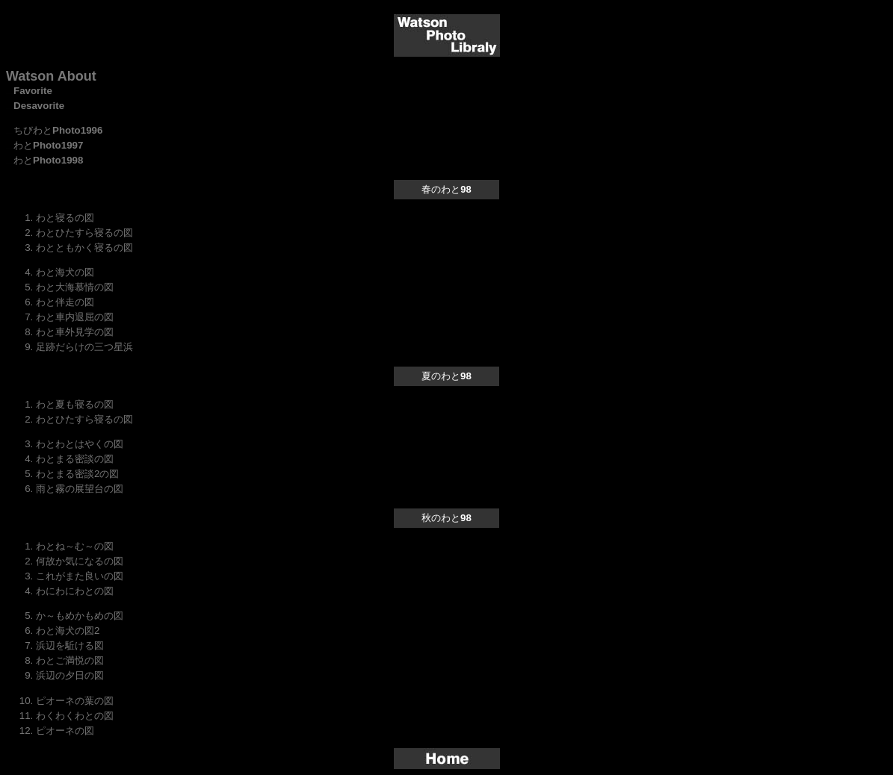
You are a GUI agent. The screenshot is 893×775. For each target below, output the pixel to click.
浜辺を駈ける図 (70, 645)
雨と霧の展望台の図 (79, 488)
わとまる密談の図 (75, 458)
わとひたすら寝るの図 (84, 232)
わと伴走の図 (65, 302)
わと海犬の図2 (67, 630)
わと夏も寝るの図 (75, 404)
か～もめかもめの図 (79, 615)
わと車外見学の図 (75, 331)
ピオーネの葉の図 (75, 700)
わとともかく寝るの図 (84, 247)
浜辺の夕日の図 (70, 675)
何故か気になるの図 (79, 561)
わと (48, 145)
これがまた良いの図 (79, 576)
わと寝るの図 (65, 217)
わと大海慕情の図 (75, 287)
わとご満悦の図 (70, 660)
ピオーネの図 (65, 730)
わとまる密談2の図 (77, 473)
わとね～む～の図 (75, 546)
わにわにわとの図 (75, 591)
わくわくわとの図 (75, 715)
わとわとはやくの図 (79, 443)
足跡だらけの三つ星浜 (84, 346)
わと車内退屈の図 (75, 317)
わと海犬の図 (65, 272)
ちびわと (57, 130)
